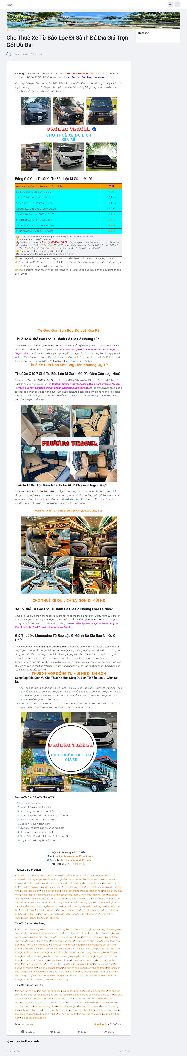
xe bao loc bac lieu (72, 990)
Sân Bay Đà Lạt (49, 247)
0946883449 (78, 863)
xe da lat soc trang (88, 875)
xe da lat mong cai (88, 913)
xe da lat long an (50, 890)
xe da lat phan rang (96, 894)
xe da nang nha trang (81, 963)
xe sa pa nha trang (57, 979)
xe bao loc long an (89, 1006)
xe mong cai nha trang (87, 975)
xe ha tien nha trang (100, 933)
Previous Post (14, 1051)
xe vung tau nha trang (59, 948)
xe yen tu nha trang (38, 975)
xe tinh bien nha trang (43, 936)
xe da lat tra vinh (93, 883)
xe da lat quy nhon (57, 902)
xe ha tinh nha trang (75, 967)
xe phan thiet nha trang (35, 952)
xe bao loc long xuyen (37, 994)
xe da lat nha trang (34, 898)
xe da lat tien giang (30, 886)
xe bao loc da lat (67, 1013)
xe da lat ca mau (26, 875)
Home (9, 30)
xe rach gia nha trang (76, 933)
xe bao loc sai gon (67, 1006)
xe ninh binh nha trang (67, 971)
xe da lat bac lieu (67, 875)
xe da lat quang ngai (81, 902)
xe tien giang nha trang (88, 940)
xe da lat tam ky (103, 902)
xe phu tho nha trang (34, 979)
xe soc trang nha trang (104, 929)
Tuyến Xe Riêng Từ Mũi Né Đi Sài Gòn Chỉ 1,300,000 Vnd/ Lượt (68, 510)
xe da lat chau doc (31, 883)
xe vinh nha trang (96, 967)
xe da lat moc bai (96, 886)
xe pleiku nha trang (59, 960)
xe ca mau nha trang (28, 929)
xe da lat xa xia (92, 879)
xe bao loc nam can (50, 990)
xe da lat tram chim (74, 886)
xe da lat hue (55, 906)
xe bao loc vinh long (85, 998)
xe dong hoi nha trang (50, 967)
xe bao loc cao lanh (78, 1002)
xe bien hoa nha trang (85, 948)
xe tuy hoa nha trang (82, 956)
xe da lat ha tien (73, 879)
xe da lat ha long (67, 913)
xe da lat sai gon (30, 890)
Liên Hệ (112, 219)
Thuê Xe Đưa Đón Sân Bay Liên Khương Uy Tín (69, 364)
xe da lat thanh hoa (92, 909)
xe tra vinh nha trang (38, 940)
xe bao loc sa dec (63, 998)
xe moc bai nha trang (61, 944)
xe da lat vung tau (71, 890)
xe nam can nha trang (53, 929)
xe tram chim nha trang (35, 944)
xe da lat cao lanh (52, 886)
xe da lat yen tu (48, 913)
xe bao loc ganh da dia (33, 1017)
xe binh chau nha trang (62, 952)
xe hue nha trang (104, 963)
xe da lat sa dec (52, 883)
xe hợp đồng (19, 30)
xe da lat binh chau (54, 894)
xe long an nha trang (34, 948)
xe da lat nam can (47, 875)
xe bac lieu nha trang (78, 929)
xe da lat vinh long (72, 883)
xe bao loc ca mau (27, 990)
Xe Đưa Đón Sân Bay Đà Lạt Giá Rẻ (69, 330)
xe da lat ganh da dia (78, 898)
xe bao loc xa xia (103, 994)
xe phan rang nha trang (89, 952)
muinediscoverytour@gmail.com (74, 856)
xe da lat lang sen (46, 909)
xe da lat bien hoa (92, 890)
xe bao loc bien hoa (31, 1010)
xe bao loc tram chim (102, 1002)
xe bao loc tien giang (53, 1002)
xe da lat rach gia (53, 879)
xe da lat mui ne (75, 894)
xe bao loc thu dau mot (56, 1010)
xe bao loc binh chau (106, 1010)
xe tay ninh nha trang (86, 944)
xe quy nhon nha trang (35, 960)
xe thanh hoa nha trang (40, 971)
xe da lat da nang (36, 906)
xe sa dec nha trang (94, 936)
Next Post (124, 1051)
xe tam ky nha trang (34, 963)
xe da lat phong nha (69, 909)
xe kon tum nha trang (83, 960)
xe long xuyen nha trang (49, 933)
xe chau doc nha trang (68, 936)
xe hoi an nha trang (57, 963)
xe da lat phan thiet (31, 894)
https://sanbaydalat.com (76, 860)
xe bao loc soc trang (95, 990)
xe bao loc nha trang (90, 1013)
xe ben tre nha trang (63, 940)
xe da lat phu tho (31, 917)
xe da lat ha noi (29, 913)
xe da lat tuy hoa (56, 898)
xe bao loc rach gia (61, 994)
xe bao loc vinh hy (47, 1013)
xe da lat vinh (27, 909)
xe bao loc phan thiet (82, 1010)
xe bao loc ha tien (83, 994)
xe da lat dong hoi (95, 906)
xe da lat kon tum (36, 902)
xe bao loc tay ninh (45, 1006)
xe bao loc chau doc (41, 998)
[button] (170, 4)
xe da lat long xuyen (31, 879)
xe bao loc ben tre (31, 1002)
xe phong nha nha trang (94, 971)
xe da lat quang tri (74, 906)
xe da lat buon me (102, 898)
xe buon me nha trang (57, 956)
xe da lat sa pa (50, 917)
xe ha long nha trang (61, 975)
